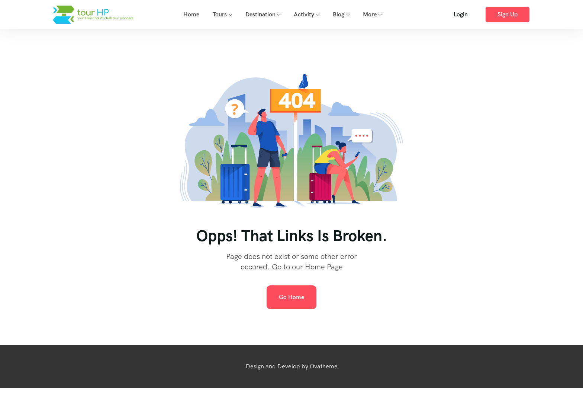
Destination (260, 14)
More (370, 14)
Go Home (291, 297)
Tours (220, 14)
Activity (304, 14)
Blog (338, 14)
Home (191, 14)
